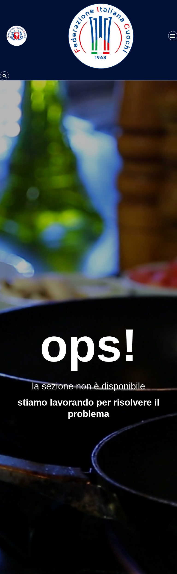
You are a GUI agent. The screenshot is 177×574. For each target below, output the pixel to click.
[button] (4, 75)
